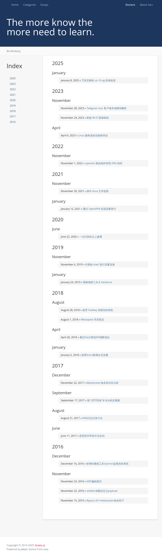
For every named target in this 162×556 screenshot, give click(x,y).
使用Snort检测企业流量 (94, 355)
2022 (13, 89)
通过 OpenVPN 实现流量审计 (99, 209)
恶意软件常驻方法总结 (92, 436)
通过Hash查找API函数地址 (95, 337)
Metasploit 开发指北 (92, 319)
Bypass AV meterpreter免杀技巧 (105, 500)
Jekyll (24, 549)
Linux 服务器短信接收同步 (93, 135)
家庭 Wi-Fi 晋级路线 (98, 117)
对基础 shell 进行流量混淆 (100, 264)
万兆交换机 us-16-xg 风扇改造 (98, 80)
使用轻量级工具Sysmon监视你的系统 (107, 463)
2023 (13, 84)
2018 (13, 111)
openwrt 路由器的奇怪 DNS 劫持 (103, 163)
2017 (13, 116)
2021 (13, 94)
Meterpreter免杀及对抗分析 (102, 383)
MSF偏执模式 (94, 481)
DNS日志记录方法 (92, 418)
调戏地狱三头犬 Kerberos (97, 282)
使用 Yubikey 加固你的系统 (97, 310)
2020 (13, 100)
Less (45, 549)
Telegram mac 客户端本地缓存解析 (107, 108)
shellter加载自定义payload (102, 491)
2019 (13, 105)
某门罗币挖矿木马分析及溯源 (103, 400)
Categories (29, 4)
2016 (13, 122)
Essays (44, 4)
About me (146, 4)
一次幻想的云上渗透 (90, 236)
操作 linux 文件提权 (98, 191)
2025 (13, 78)
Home (15, 4)
